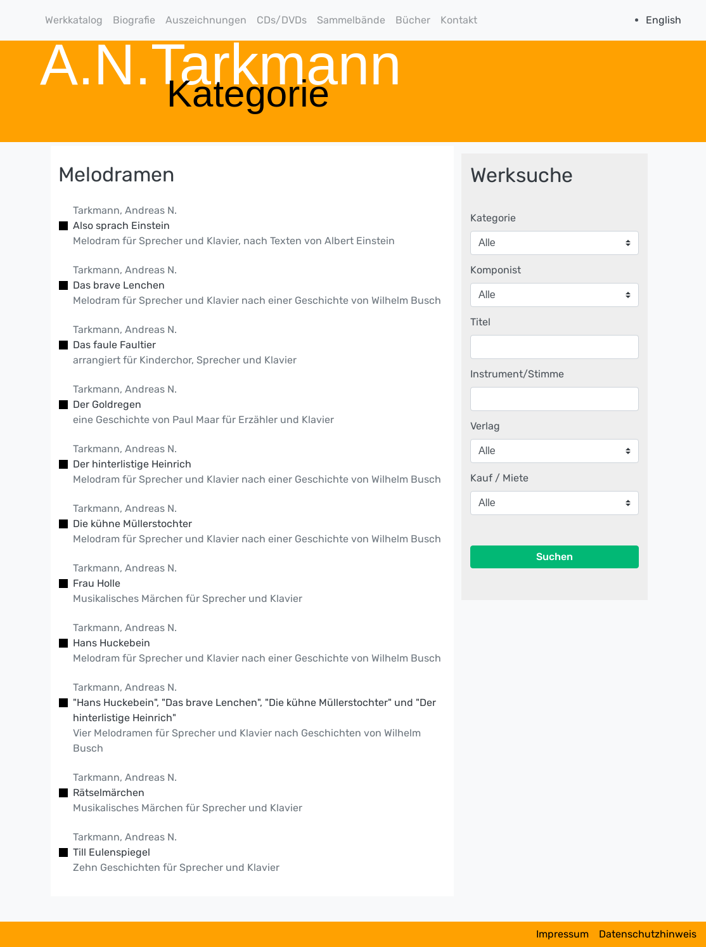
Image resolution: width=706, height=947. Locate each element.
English (663, 20)
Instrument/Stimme (517, 374)
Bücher (412, 20)
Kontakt (458, 20)
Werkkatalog (74, 20)
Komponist (495, 270)
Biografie (134, 20)
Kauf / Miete (499, 478)
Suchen (554, 557)
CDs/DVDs (282, 20)
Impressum (562, 934)
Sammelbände (351, 20)
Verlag (485, 426)
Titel (480, 322)
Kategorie (493, 218)
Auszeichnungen (206, 20)
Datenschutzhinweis (647, 934)
